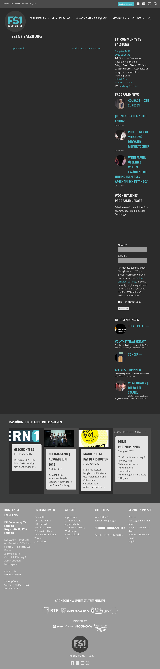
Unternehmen (44, 509)
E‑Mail (122, 256)
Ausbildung (62, 18)
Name (122, 245)
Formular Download (139, 534)
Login (67, 538)
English (33, 3)
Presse (132, 517)
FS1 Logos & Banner (139, 520)
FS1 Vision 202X (42, 527)
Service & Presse (140, 509)
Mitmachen (119, 18)
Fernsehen (39, 18)
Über (138, 18)
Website (70, 509)
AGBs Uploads (72, 534)
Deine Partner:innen (45, 534)
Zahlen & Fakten (43, 531)
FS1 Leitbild (40, 524)
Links (131, 538)
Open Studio (18, 48)
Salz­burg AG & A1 (128, 86)
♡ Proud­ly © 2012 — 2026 (80, 655)
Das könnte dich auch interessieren (35, 422)
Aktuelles (101, 509)
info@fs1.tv (8, 3)
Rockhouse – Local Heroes (86, 48)
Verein (38, 538)
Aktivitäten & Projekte (93, 18)
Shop (131, 524)
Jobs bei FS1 (40, 541)
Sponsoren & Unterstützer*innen (80, 600)
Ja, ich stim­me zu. (129, 302)
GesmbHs (39, 517)
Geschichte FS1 (42, 520)
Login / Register (125, 4)
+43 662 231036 (21, 3)
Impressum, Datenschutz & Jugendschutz (73, 520)
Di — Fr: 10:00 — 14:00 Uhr (108, 535)
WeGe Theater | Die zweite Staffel (138, 387)
